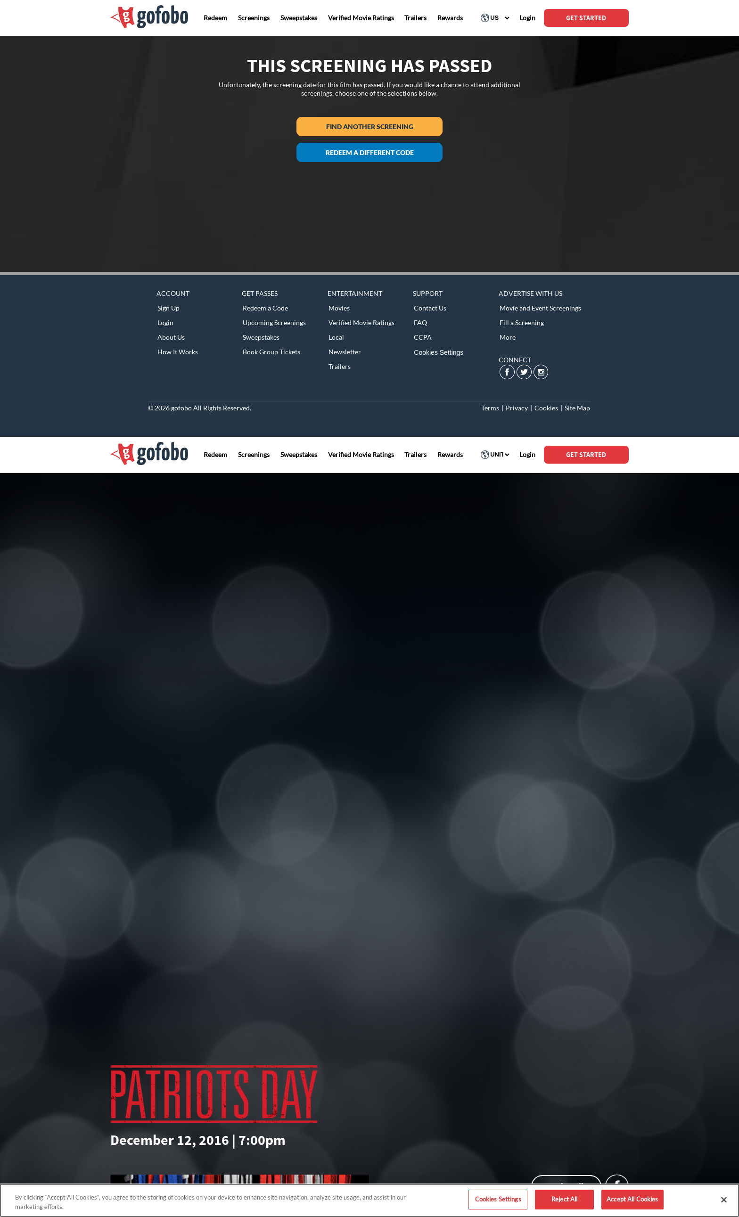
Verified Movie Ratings (361, 323)
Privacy (517, 408)
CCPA (423, 337)
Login (165, 323)
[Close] (724, 1199)
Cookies (546, 408)
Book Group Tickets (271, 352)
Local (336, 337)
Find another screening (369, 127)
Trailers (339, 366)
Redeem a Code (265, 308)
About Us (171, 337)
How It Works (177, 352)
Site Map (577, 408)
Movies (339, 308)
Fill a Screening (522, 323)
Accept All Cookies (632, 1199)
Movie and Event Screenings (540, 308)
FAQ (420, 323)
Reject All (564, 1199)
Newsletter (344, 352)
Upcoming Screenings (274, 323)
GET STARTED (586, 18)
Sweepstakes (261, 337)
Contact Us (430, 308)
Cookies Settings (438, 352)
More (508, 337)
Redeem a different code (370, 152)
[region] (369, 1200)
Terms (490, 408)
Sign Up (168, 308)
